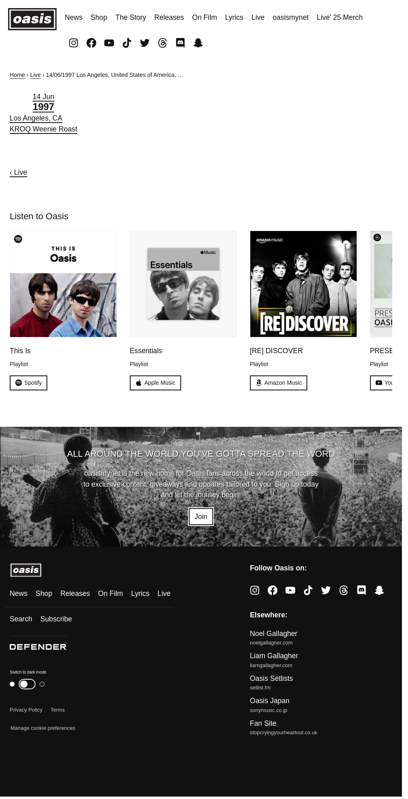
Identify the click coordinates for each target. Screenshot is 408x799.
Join (200, 517)
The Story (130, 17)
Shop (99, 17)
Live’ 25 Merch (340, 17)
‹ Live (18, 172)
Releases (169, 17)
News (73, 17)
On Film (204, 17)
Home (17, 75)
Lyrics (234, 17)
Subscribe (56, 619)
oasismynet (291, 17)
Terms (58, 710)
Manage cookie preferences (43, 728)
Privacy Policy (26, 710)
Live (258, 17)
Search (21, 619)
